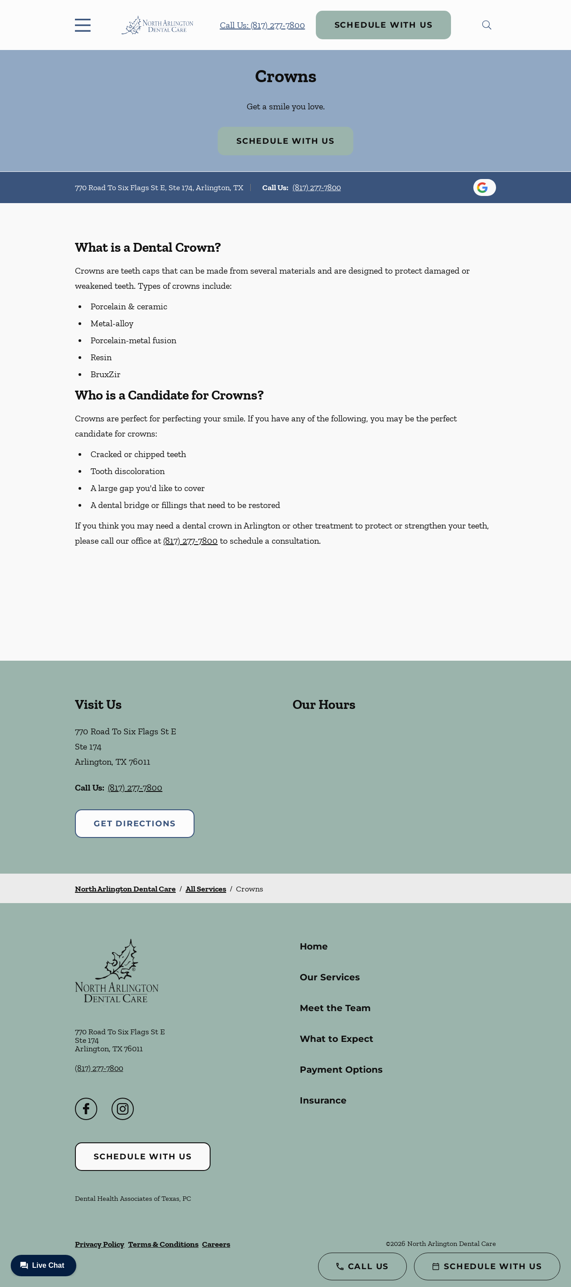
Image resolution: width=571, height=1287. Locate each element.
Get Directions (135, 824)
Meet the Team (335, 1008)
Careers (216, 1244)
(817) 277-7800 (317, 187)
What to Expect (336, 1038)
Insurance (323, 1100)
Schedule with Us (384, 25)
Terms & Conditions (163, 1244)
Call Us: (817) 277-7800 (262, 25)
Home (314, 946)
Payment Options (341, 1069)
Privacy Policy (99, 1244)
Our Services (330, 977)
